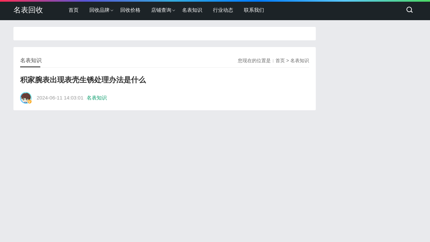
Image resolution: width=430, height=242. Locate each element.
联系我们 (254, 10)
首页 (74, 10)
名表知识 (192, 10)
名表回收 (28, 10)
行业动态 (223, 10)
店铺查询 (161, 10)
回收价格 (130, 10)
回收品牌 (99, 10)
